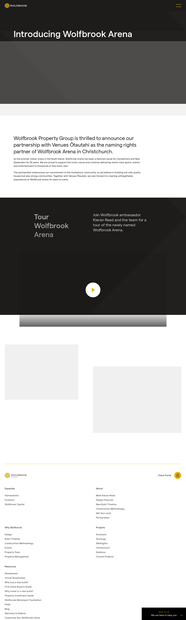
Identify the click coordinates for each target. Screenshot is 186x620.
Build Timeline (12, 539)
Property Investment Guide (19, 595)
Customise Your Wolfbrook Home (22, 618)
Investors (9, 500)
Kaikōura (101, 552)
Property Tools (12, 552)
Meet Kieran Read (105, 495)
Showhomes (11, 573)
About (99, 488)
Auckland (101, 534)
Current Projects (105, 556)
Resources (10, 566)
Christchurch (103, 548)
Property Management (17, 556)
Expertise (10, 488)
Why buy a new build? (16, 582)
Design (8, 534)
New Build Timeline (106, 504)
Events (8, 548)
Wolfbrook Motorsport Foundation (23, 600)
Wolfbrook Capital (15, 504)
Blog (7, 609)
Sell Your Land (103, 513)
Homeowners (12, 495)
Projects (100, 527)
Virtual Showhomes (15, 578)
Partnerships (102, 517)
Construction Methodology (110, 509)
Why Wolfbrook (13, 527)
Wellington (102, 543)
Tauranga (101, 539)
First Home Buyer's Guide (18, 587)
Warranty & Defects (15, 613)
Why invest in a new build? (19, 591)
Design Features (104, 500)
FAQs (7, 604)
